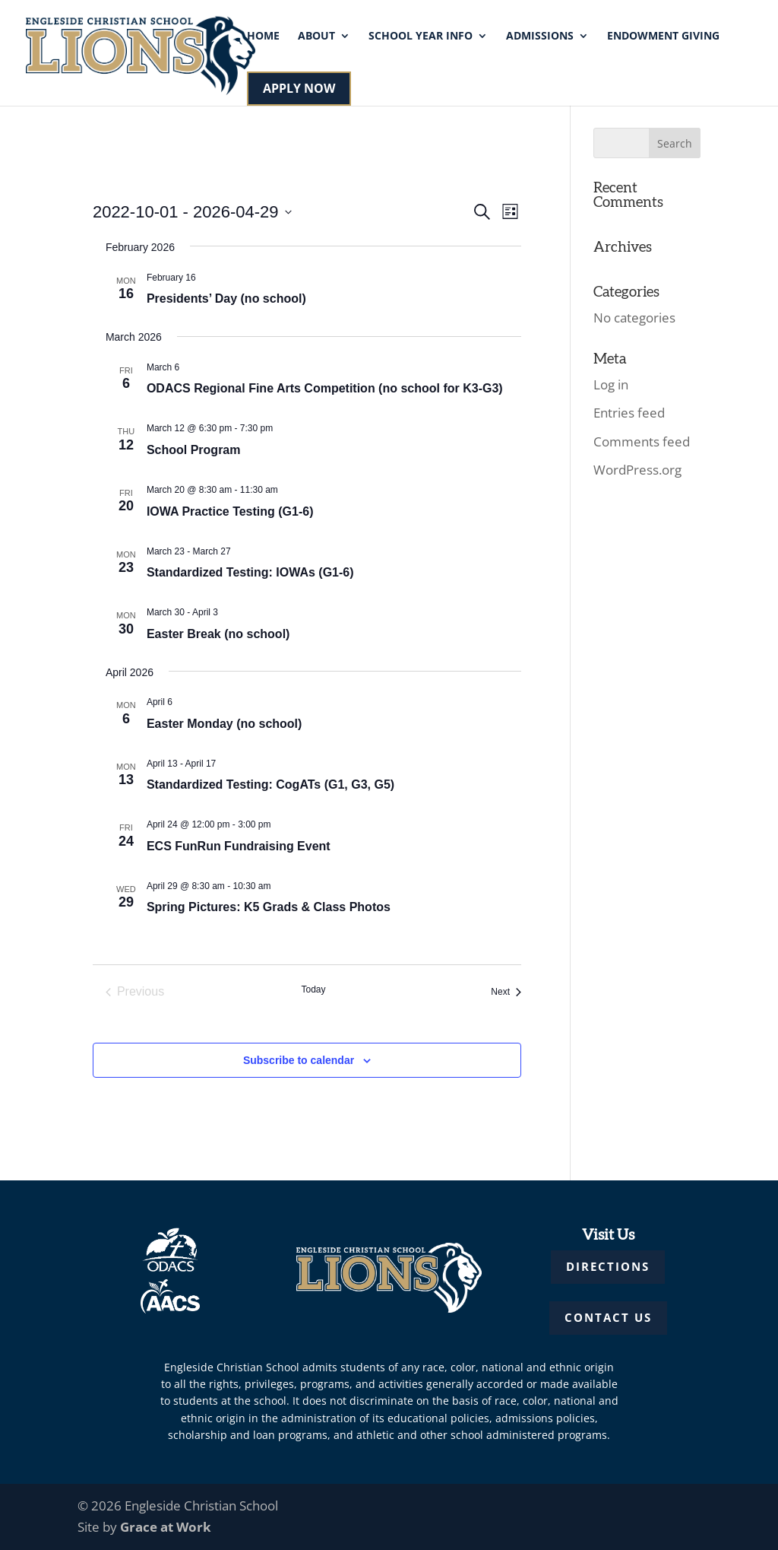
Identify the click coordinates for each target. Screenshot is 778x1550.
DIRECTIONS (608, 1266)
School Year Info (420, 36)
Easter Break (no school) (218, 633)
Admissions (540, 36)
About (316, 36)
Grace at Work (165, 1527)
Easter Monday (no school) (224, 723)
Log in (610, 384)
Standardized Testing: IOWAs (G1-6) (250, 572)
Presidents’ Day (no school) (226, 298)
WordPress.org (637, 469)
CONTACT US (608, 1317)
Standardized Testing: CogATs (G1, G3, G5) (270, 784)
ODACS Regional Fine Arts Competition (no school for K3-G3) (325, 388)
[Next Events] (506, 991)
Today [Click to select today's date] (313, 989)
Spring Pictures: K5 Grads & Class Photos (269, 906)
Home (263, 36)
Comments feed (641, 441)
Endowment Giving (663, 36)
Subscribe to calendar (298, 1060)
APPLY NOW (299, 88)
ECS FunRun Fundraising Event (238, 846)
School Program (194, 449)
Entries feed (629, 412)
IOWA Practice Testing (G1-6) (230, 511)
